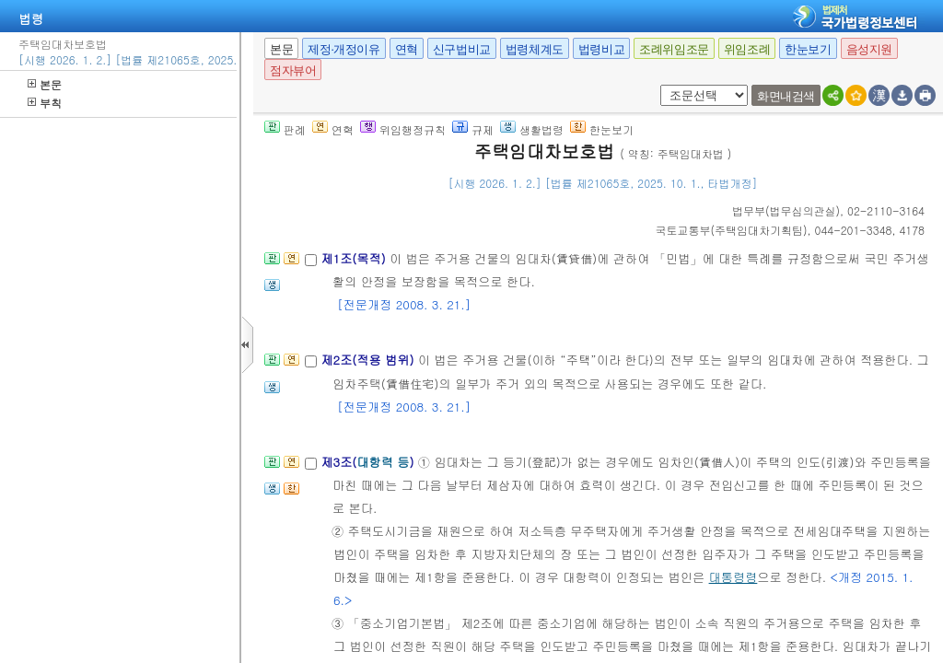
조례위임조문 (674, 49)
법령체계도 (535, 49)
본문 (45, 84)
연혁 (406, 49)
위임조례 (747, 49)
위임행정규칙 (403, 129)
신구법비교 (462, 49)
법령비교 (601, 49)
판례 (285, 129)
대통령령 (733, 577)
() (786, 210)
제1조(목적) (355, 258)
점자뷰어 (293, 70)
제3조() (368, 462)
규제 (473, 129)
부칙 (45, 102)
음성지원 (869, 49)
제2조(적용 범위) (368, 359)
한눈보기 (808, 49)
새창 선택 (657, 85)
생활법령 (532, 129)
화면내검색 (786, 96)
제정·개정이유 (343, 49)
